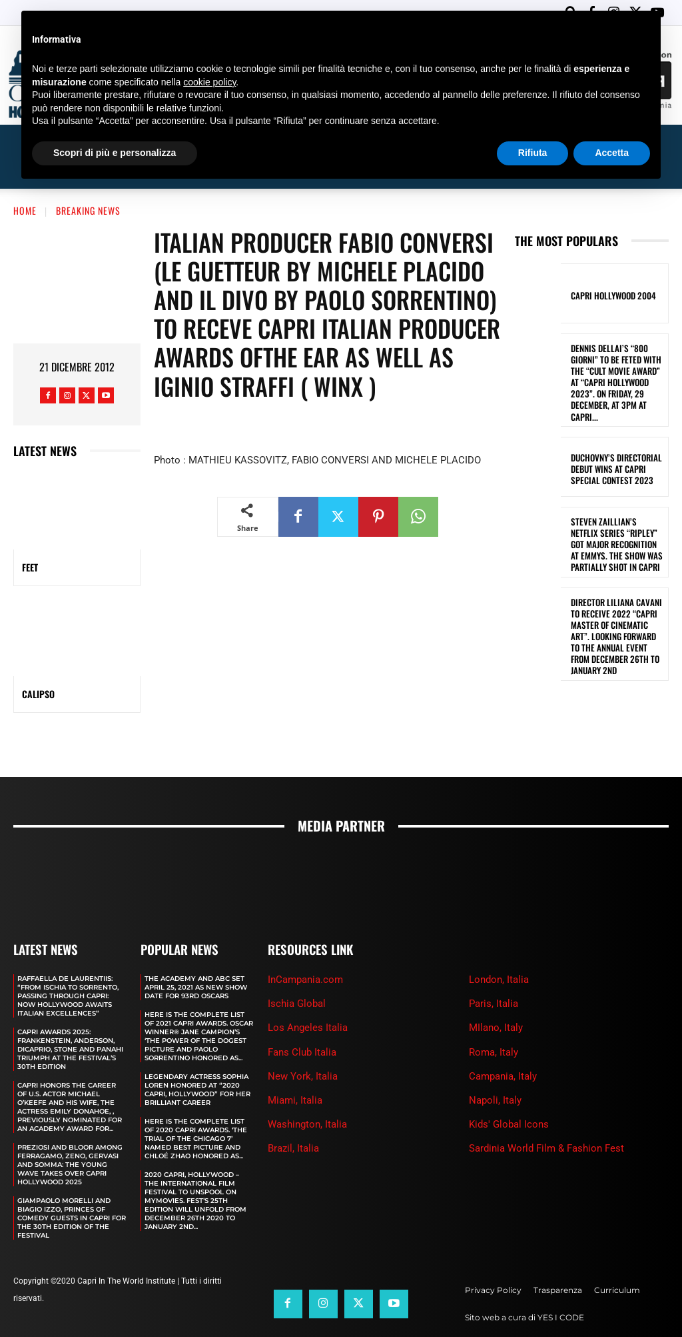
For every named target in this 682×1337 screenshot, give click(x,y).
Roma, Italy (493, 1021)
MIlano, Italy (496, 997)
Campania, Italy (503, 1045)
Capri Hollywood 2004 (610, 265)
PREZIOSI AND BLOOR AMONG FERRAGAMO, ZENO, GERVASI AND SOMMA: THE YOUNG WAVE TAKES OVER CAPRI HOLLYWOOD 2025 (70, 1133)
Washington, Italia (307, 1093)
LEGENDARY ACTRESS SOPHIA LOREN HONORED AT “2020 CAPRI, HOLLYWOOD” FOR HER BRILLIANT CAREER (197, 1058)
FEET (30, 536)
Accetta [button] (612, 152)
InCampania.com (305, 948)
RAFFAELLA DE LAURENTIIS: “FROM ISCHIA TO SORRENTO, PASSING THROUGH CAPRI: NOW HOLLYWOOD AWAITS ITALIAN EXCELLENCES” (68, 964)
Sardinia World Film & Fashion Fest (546, 1117)
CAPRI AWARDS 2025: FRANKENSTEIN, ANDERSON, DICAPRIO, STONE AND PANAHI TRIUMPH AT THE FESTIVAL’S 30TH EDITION (70, 1018)
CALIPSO (38, 663)
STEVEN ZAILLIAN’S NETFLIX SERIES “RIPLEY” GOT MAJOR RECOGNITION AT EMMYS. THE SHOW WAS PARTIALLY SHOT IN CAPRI (616, 493)
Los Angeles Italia (308, 997)
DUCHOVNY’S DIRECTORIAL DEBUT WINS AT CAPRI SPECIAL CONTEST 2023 (612, 421)
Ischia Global (297, 973)
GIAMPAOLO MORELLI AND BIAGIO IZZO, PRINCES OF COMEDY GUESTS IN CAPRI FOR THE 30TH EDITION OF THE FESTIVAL (71, 1186)
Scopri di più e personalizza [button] (114, 152)
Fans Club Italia (302, 1021)
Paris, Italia (493, 973)
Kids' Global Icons (509, 1093)
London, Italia (499, 948)
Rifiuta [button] (532, 152)
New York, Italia (303, 1045)
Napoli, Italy (495, 1069)
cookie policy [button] (209, 82)
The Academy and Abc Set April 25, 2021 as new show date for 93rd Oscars (196, 956)
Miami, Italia (295, 1069)
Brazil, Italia (293, 1117)
